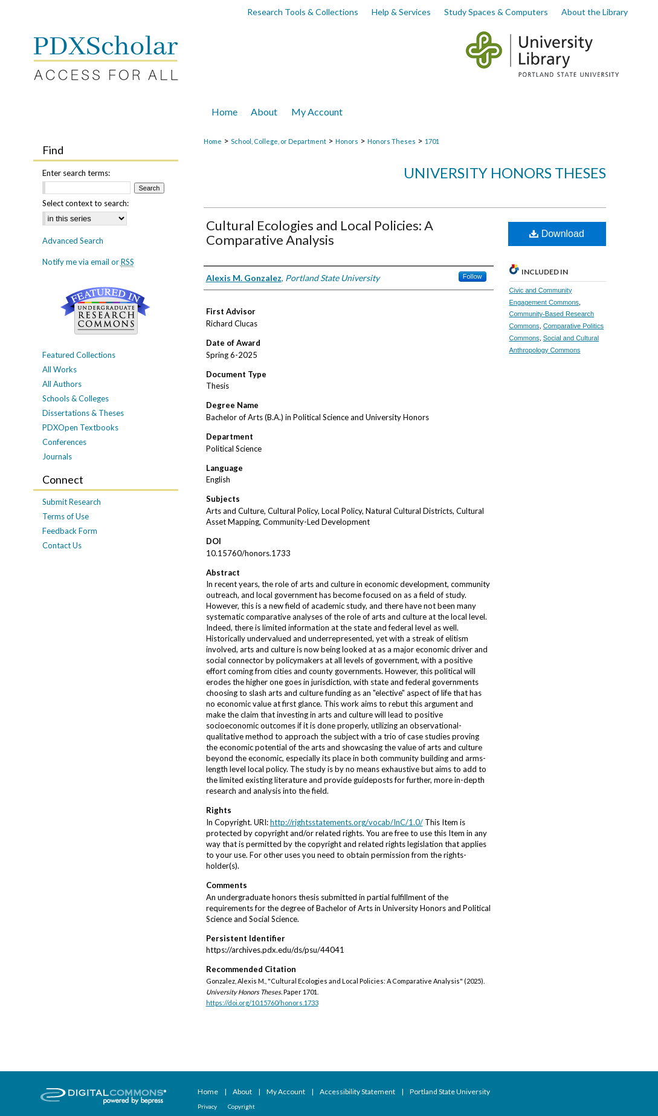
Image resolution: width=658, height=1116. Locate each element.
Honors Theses (391, 141)
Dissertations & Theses (83, 413)
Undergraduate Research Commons (105, 311)
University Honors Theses (505, 172)
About (243, 1091)
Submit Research (71, 502)
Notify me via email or (88, 262)
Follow (472, 276)
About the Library (594, 12)
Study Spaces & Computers (496, 12)
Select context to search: (85, 203)
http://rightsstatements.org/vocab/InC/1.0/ (346, 822)
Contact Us (62, 545)
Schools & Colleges (75, 398)
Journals (57, 456)
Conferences (64, 442)
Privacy (208, 1106)
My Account (286, 1091)
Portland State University (450, 1091)
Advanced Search (72, 240)
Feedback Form (69, 531)
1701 (432, 141)
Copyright (241, 1106)
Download (556, 234)
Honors (346, 141)
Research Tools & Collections (302, 12)
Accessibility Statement (358, 1091)
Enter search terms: (76, 173)
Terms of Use (65, 516)
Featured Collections (78, 355)
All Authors (62, 384)
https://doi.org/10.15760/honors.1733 (262, 1003)
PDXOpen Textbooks (80, 427)
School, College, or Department (278, 141)
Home (213, 141)
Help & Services (401, 12)
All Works (59, 369)
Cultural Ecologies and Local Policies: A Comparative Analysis (319, 232)
